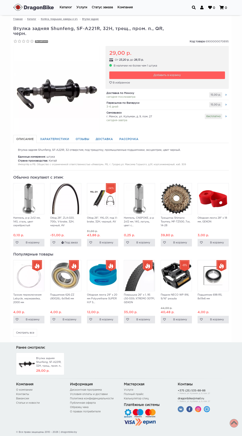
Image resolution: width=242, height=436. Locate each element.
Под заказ (69, 242)
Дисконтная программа (86, 390)
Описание (25, 139)
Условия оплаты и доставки (89, 394)
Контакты (22, 394)
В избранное (119, 82)
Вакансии (22, 398)
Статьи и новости (28, 403)
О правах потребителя (85, 411)
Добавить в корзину (167, 75)
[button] (66, 7)
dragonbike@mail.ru (202, 400)
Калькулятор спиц (136, 398)
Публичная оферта (83, 403)
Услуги (128, 390)
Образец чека (79, 407)
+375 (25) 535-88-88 (202, 392)
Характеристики (54, 139)
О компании (24, 390)
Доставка (104, 139)
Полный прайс (134, 394)
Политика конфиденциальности (92, 398)
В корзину (33, 243)
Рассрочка (128, 139)
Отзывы (82, 139)
